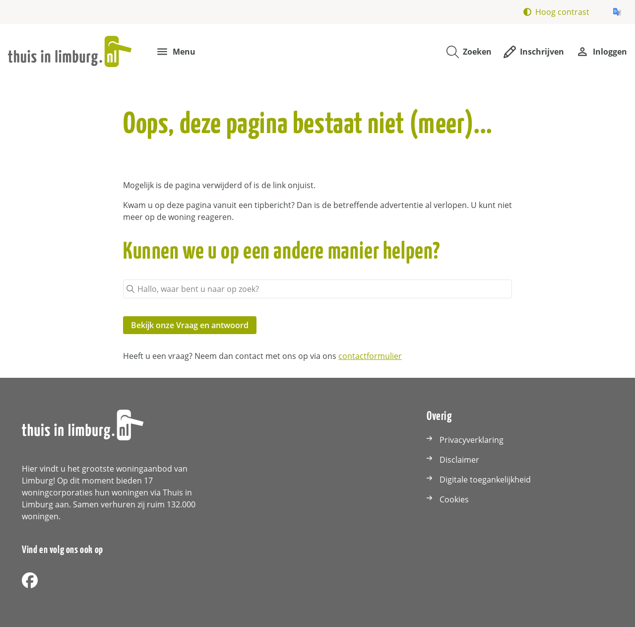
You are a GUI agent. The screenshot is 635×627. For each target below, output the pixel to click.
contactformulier (370, 355)
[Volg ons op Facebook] (30, 580)
